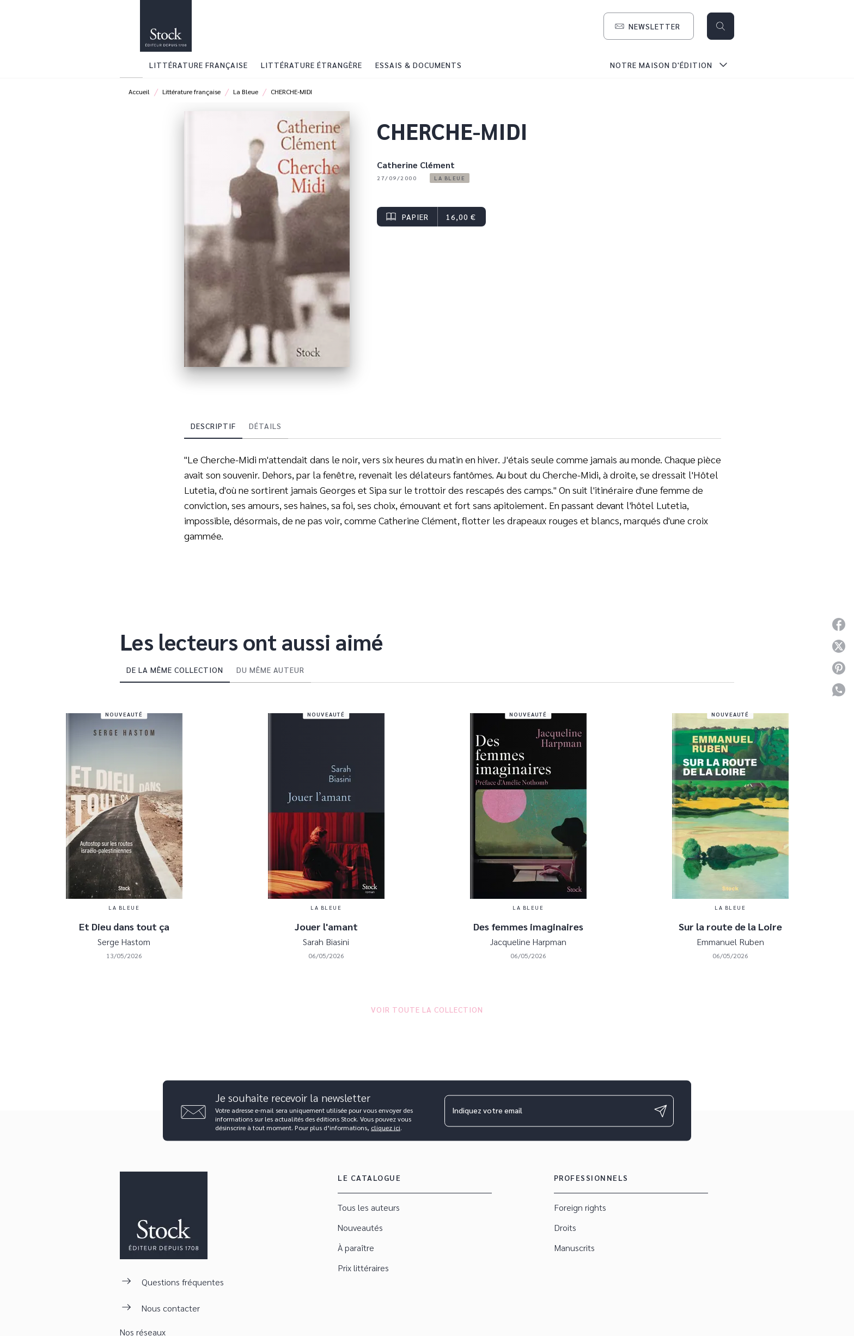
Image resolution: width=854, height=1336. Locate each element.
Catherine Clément (416, 164)
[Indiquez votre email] (545, 1110)
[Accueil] (165, 26)
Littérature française (191, 91)
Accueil (139, 91)
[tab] (131, 65)
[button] (648, 26)
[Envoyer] (661, 1111)
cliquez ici (385, 1127)
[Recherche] (720, 26)
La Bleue (245, 91)
